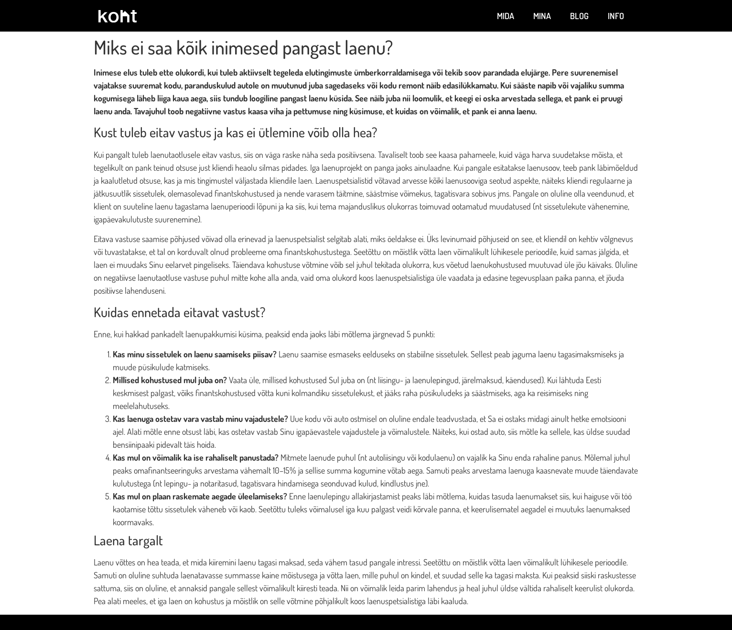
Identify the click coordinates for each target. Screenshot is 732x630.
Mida (505, 16)
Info (616, 16)
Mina (542, 16)
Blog (579, 16)
